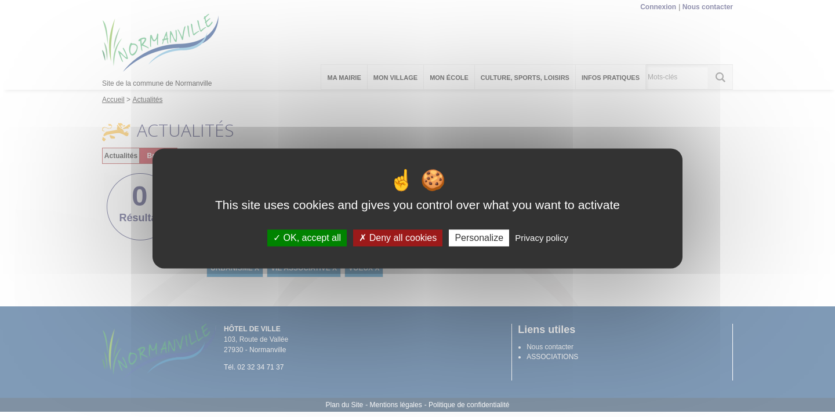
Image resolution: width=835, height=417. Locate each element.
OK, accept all (307, 238)
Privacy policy (541, 238)
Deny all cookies (398, 238)
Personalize (479, 238)
